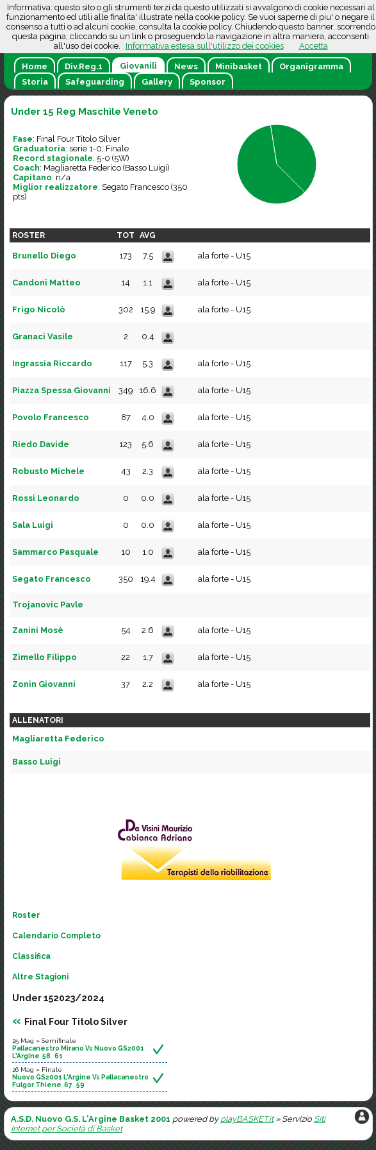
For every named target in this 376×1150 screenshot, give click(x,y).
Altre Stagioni (40, 976)
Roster (26, 915)
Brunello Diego (44, 255)
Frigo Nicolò (38, 309)
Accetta (313, 46)
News (186, 66)
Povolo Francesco (50, 417)
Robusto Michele (48, 471)
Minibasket (238, 66)
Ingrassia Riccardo (52, 363)
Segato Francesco (135, 187)
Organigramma (311, 66)
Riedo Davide (40, 444)
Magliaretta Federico (82, 168)
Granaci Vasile (42, 336)
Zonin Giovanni (44, 684)
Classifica (31, 956)
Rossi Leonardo (45, 498)
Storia (35, 82)
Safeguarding (94, 82)
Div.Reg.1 (83, 66)
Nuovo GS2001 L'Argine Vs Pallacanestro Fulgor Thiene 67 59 (80, 1080)
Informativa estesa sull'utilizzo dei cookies (205, 46)
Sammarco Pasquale (55, 552)
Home (34, 66)
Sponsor (207, 82)
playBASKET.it (247, 1119)
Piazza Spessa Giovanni (61, 390)
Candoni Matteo (46, 282)
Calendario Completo (56, 935)
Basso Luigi (146, 168)
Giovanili (138, 66)
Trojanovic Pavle (47, 604)
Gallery (157, 82)
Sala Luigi (32, 525)
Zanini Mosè (37, 630)
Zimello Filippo (44, 657)
